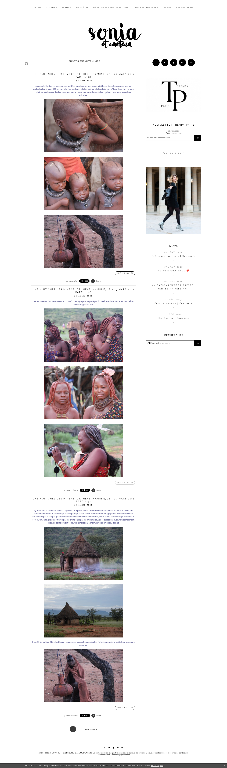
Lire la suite (125, 273)
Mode (38, 8)
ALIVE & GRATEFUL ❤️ (174, 270)
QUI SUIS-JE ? (173, 153)
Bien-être (82, 8)
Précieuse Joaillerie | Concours (174, 256)
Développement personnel (111, 8)
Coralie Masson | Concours (174, 303)
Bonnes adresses (146, 8)
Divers (167, 8)
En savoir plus (157, 765)
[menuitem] (38, 10)
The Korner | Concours (174, 318)
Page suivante (91, 729)
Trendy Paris (185, 8)
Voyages (51, 8)
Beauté (66, 8)
